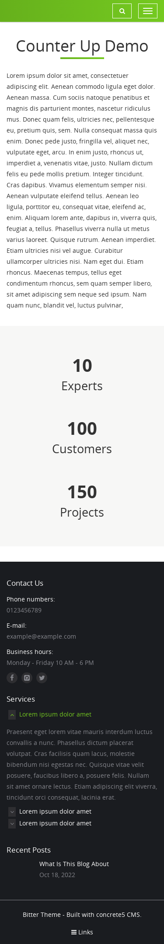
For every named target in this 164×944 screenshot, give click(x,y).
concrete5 (110, 914)
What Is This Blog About (74, 864)
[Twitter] (41, 677)
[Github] (26, 677)
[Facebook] (12, 677)
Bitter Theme (42, 914)
